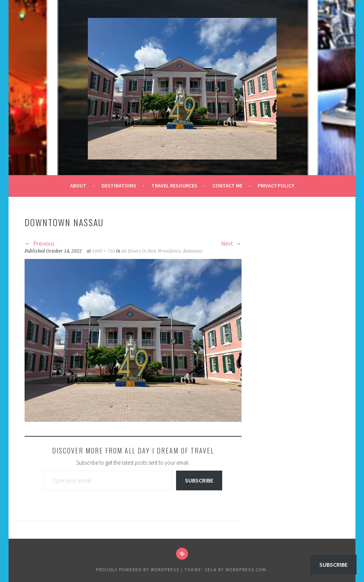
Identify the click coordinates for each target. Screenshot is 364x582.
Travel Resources (174, 185)
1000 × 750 (103, 251)
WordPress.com (246, 569)
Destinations (119, 185)
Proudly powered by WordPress (137, 569)
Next (231, 243)
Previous (39, 243)
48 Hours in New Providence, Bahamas (162, 251)
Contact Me (227, 185)
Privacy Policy (276, 185)
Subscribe (199, 480)
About (78, 185)
